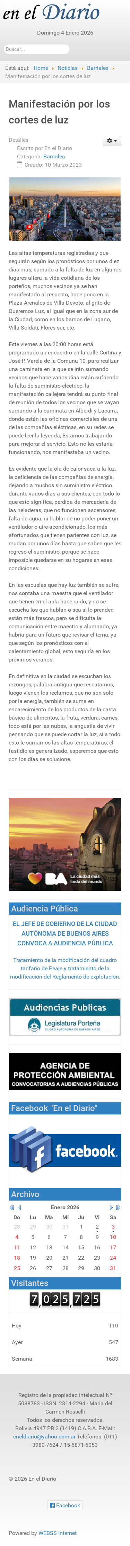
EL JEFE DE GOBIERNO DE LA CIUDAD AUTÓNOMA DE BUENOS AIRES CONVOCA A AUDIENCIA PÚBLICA (65, 933)
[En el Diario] (55, 12)
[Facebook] (65, 1505)
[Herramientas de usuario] (112, 141)
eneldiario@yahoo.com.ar (44, 1436)
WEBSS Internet (57, 1533)
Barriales (54, 156)
